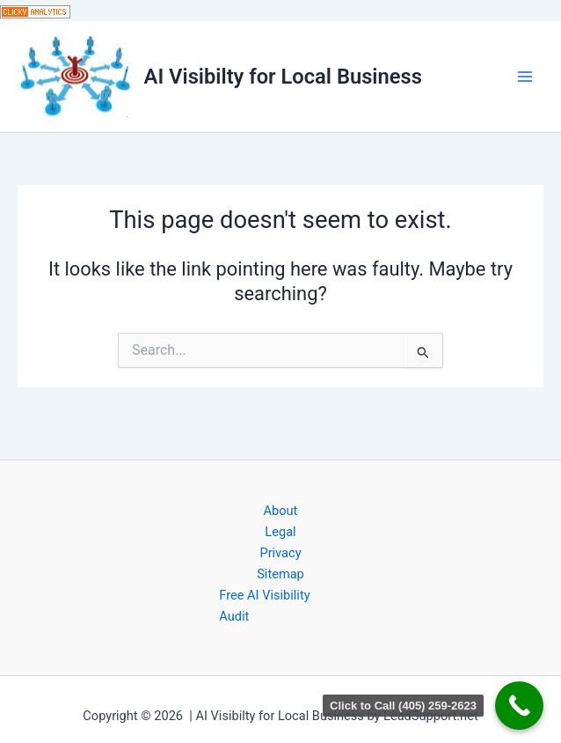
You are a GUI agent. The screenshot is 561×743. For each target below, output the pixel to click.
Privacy (280, 553)
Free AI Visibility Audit (264, 605)
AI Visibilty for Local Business (283, 76)
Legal (280, 532)
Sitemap (280, 574)
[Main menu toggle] (524, 76)
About (281, 511)
